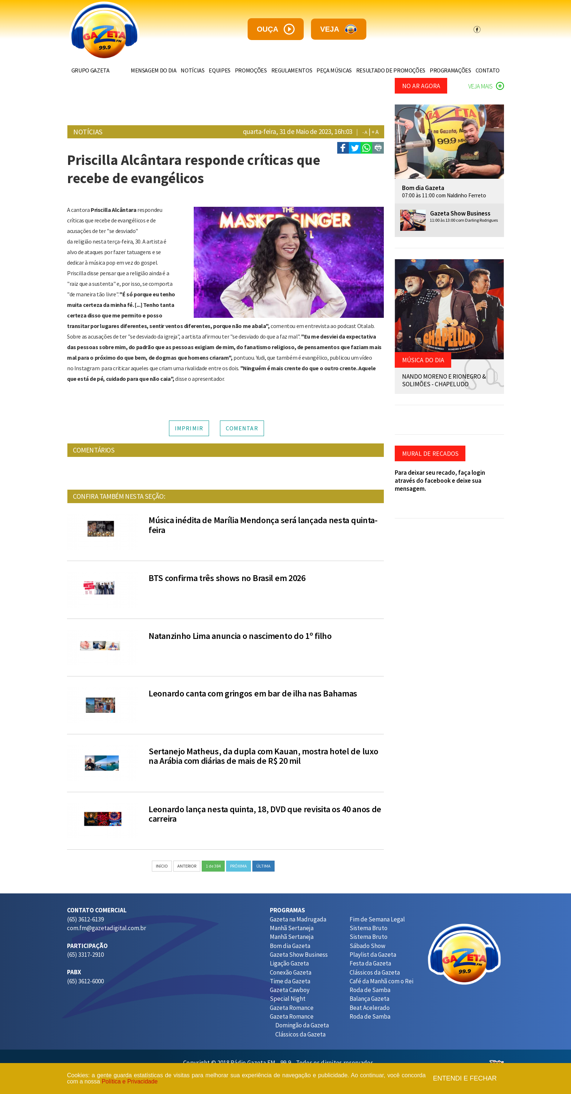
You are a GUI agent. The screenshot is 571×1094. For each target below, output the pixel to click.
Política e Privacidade (130, 1081)
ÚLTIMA (263, 866)
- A (364, 132)
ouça (276, 29)
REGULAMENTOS (283, 70)
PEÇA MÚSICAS (328, 70)
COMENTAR (242, 428)
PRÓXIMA (238, 866)
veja (338, 29)
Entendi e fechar (465, 1078)
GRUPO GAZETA (92, 70)
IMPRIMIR (189, 428)
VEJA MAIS (486, 86)
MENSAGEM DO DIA (140, 70)
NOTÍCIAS (180, 70)
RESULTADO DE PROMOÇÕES (386, 70)
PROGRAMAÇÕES (447, 70)
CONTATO (486, 70)
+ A (375, 131)
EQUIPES (209, 70)
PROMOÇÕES (241, 70)
